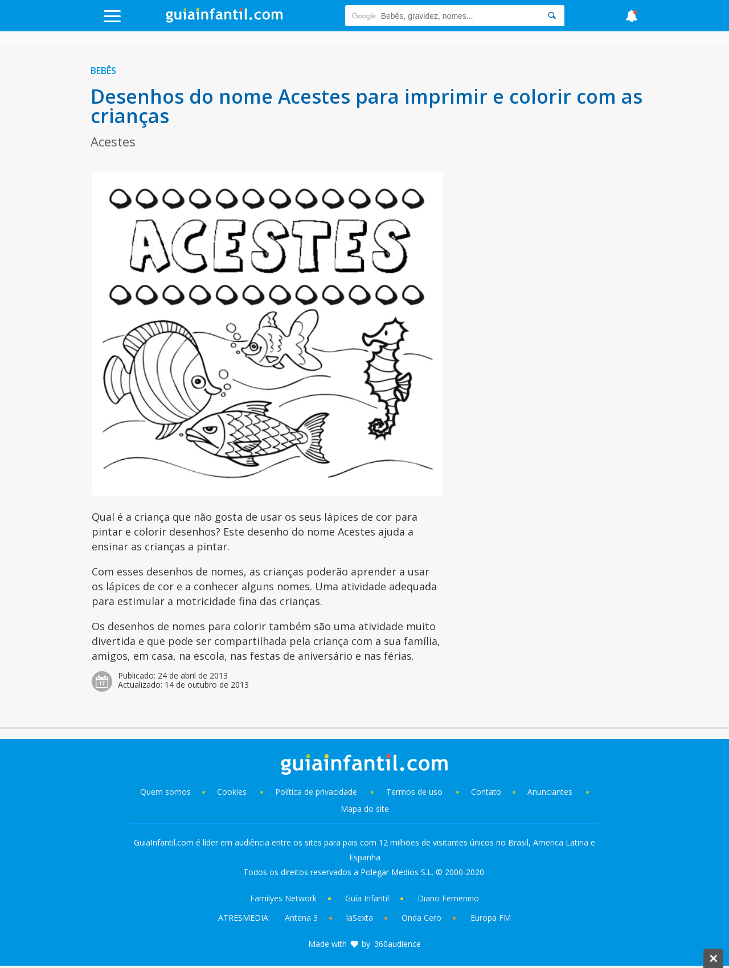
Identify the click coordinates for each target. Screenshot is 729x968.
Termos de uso (414, 791)
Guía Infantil (367, 898)
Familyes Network (283, 898)
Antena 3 (301, 917)
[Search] (551, 15)
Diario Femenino (448, 898)
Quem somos (165, 791)
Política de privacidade (317, 791)
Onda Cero (421, 917)
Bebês (103, 70)
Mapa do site (365, 808)
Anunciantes (549, 791)
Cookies (233, 791)
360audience (397, 943)
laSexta (359, 917)
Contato (486, 791)
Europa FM (490, 917)
